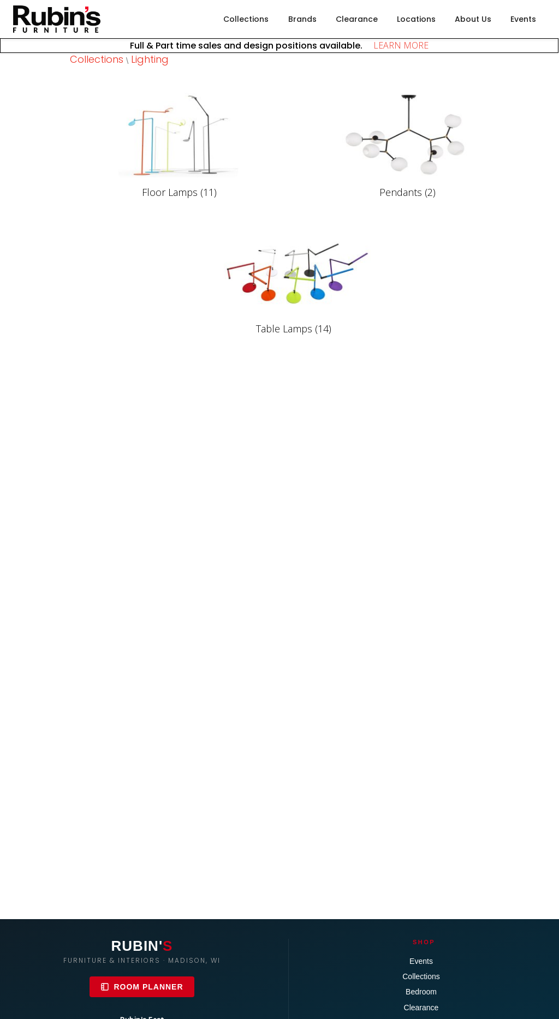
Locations (416, 19)
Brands (302, 19)
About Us (473, 19)
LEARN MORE (397, 45)
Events (523, 19)
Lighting (150, 59)
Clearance (357, 19)
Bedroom (421, 991)
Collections (246, 19)
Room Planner (141, 986)
